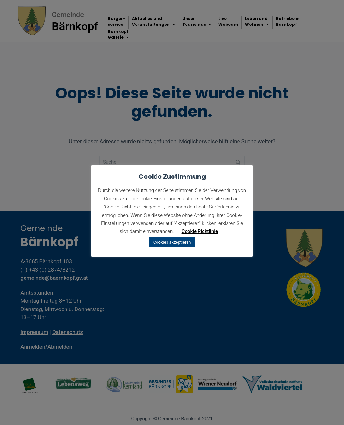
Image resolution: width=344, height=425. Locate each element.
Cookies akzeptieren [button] (172, 242)
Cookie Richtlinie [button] (200, 231)
